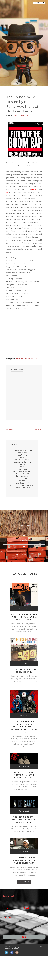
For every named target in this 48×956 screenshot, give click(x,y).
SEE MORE (23, 882)
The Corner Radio (30, 359)
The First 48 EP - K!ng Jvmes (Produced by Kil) (24, 670)
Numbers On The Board (22, 462)
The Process (22, 478)
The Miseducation (22, 476)
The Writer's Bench (22, 483)
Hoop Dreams (22, 453)
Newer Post (9, 430)
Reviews (22, 467)
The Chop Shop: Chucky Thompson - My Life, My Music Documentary (24, 860)
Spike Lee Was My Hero (22, 471)
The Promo (22, 481)
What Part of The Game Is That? (22, 485)
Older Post (38, 430)
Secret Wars (22, 469)
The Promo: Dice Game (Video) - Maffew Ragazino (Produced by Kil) (24, 819)
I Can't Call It (22, 455)
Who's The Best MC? (22, 488)
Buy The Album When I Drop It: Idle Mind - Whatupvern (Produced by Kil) (24, 617)
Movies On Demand (22, 460)
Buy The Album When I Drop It (22, 450)
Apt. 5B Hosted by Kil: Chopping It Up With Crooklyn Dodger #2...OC (24, 775)
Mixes (22, 457)
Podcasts (19, 359)
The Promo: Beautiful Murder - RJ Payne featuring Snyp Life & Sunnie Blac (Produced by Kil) (24, 727)
